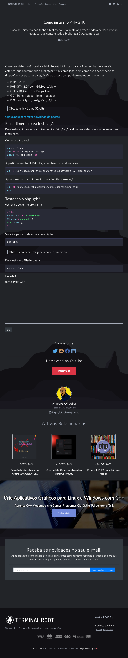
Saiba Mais (64, 513)
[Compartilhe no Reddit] (62, 351)
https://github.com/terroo (64, 412)
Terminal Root (14, 4)
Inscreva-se (64, 370)
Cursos (48, 4)
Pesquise (62, 4)
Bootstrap (89, 648)
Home (30, 4)
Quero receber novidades (102, 570)
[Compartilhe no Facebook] (68, 351)
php (8, 330)
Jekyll (82, 648)
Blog (55, 4)
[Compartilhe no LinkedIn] (73, 351)
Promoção (39, 4)
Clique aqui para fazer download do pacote (32, 117)
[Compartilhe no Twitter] (56, 351)
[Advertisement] (64, 49)
